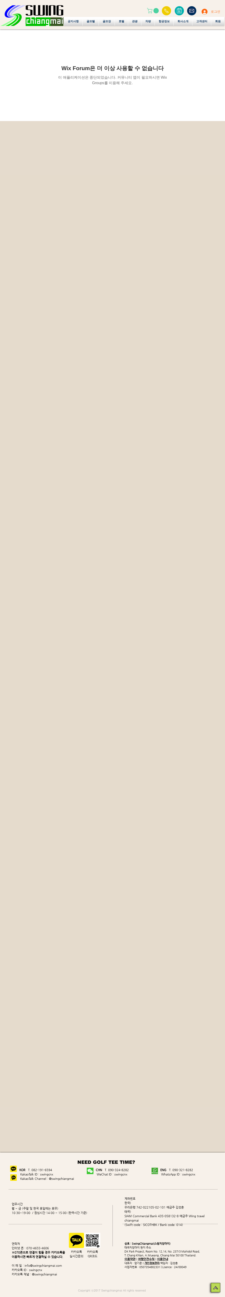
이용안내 (162, 1259)
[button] (153, 10)
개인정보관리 (152, 1263)
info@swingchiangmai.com (43, 1265)
